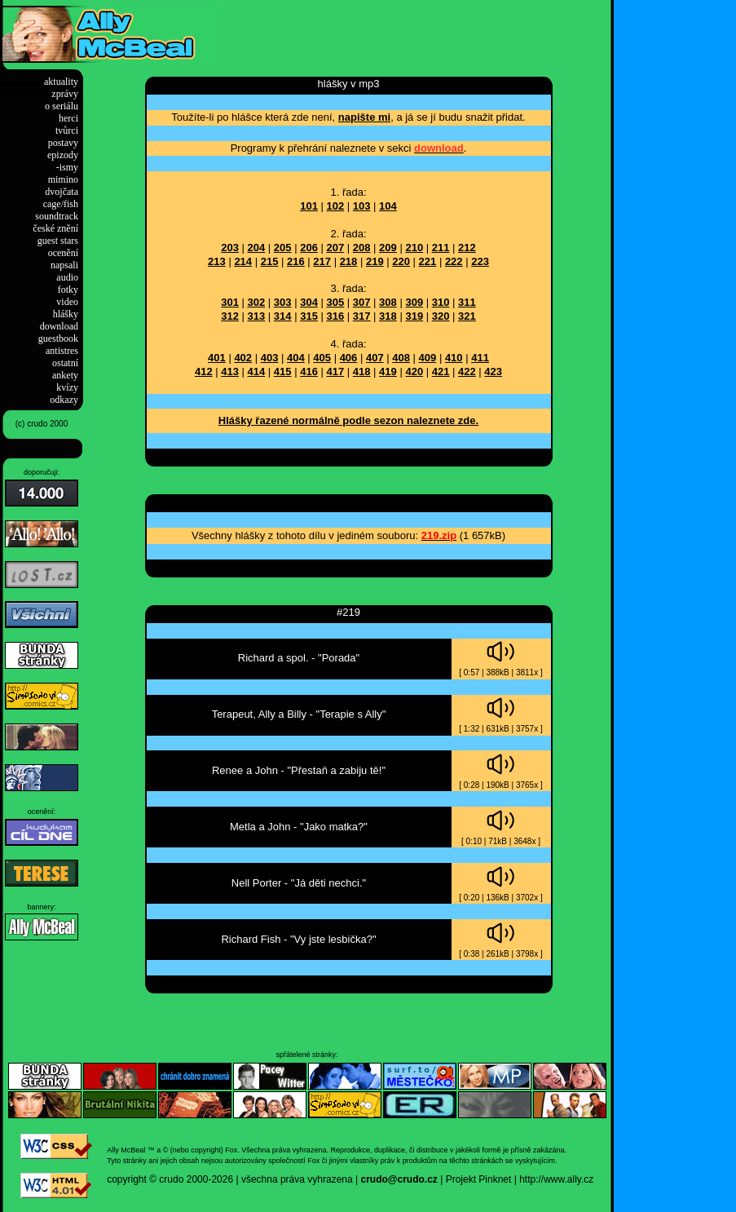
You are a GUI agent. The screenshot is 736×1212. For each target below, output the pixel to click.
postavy (63, 142)
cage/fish (60, 204)
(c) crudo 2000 (41, 423)
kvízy (67, 387)
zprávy (64, 94)
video (67, 301)
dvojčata (61, 191)
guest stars (57, 240)
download (59, 326)
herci (68, 118)
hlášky (65, 314)
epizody (62, 155)
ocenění (63, 253)
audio (67, 277)
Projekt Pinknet (479, 1179)
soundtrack (56, 216)
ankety (65, 375)
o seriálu (61, 106)
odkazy (64, 399)
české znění (55, 228)
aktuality (61, 81)
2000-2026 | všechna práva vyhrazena (270, 1179)
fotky (68, 289)
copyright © (131, 1179)
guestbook (58, 338)
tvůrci (66, 130)
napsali (64, 265)
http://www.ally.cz (556, 1179)
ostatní (65, 363)
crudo (171, 1179)
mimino (63, 179)
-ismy (67, 167)
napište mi (364, 117)
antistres (62, 350)
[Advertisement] (411, 30)
